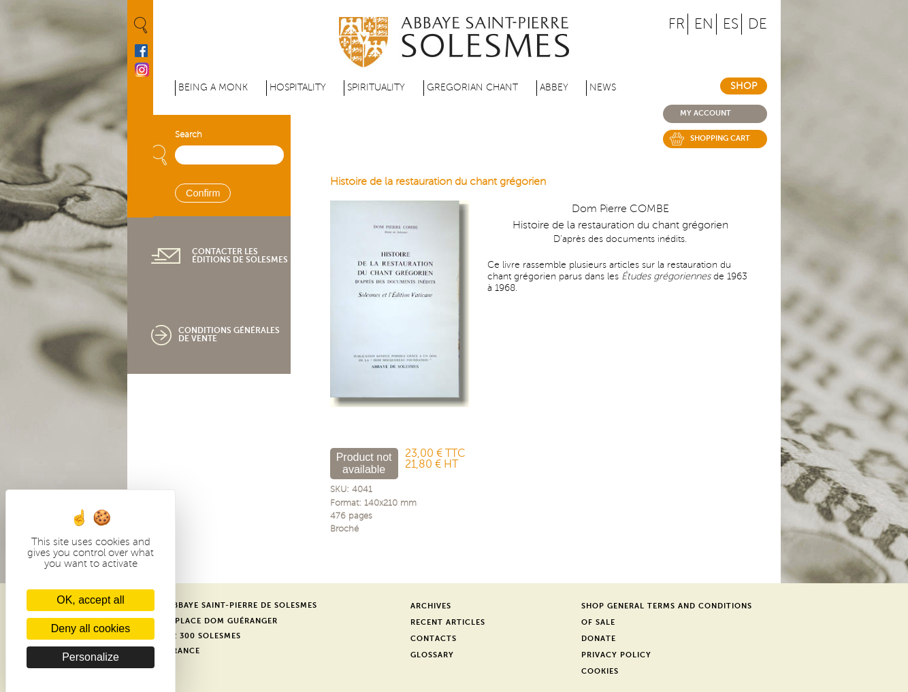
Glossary (432, 655)
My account (705, 113)
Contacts (433, 638)
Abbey (554, 87)
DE (757, 24)
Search (188, 134)
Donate (598, 638)
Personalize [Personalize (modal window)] (90, 657)
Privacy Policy (616, 655)
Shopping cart (720, 138)
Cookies (600, 671)
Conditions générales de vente (229, 334)
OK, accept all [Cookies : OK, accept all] (90, 600)
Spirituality (376, 87)
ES (731, 24)
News (602, 87)
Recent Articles (447, 622)
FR (676, 24)
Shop (743, 86)
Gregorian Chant (472, 87)
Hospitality (298, 87)
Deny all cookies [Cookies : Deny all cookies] (91, 628)
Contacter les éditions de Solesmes (240, 255)
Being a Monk (213, 87)
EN (703, 24)
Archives (430, 606)
